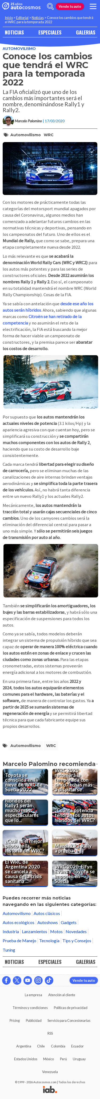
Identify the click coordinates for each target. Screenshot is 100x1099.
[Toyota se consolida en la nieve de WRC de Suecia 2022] (25, 782)
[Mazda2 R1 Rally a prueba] (75, 843)
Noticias (38, 17)
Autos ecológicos (18, 922)
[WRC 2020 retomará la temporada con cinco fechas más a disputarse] (75, 782)
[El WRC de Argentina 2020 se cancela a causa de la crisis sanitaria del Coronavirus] (25, 874)
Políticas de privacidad (70, 1008)
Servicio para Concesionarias (68, 1020)
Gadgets (69, 922)
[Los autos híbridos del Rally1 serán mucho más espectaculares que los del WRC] (25, 813)
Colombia (58, 1046)
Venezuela (50, 1072)
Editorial (22, 17)
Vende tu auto (70, 6)
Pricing (15, 1020)
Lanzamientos (34, 931)
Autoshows (47, 922)
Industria (11, 931)
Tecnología (49, 940)
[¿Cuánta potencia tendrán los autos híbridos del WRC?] (75, 813)
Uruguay (79, 1059)
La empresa (33, 995)
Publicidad (34, 1020)
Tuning (9, 949)
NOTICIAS (14, 32)
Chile (41, 1046)
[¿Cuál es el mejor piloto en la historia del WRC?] (25, 843)
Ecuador (77, 1046)
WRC (49, 134)
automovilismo (25, 134)
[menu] (93, 6)
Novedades (76, 931)
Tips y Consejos (76, 940)
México (48, 1059)
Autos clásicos (47, 913)
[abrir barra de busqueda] (50, 6)
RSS (50, 1033)
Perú (63, 1059)
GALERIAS (85, 32)
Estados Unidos (25, 1059)
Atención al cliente (61, 995)
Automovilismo (19, 48)
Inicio (9, 17)
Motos (56, 931)
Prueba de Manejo (19, 940)
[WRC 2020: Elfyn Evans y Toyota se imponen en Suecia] (75, 874)
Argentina (23, 1046)
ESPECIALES (49, 32)
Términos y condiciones (30, 1008)
